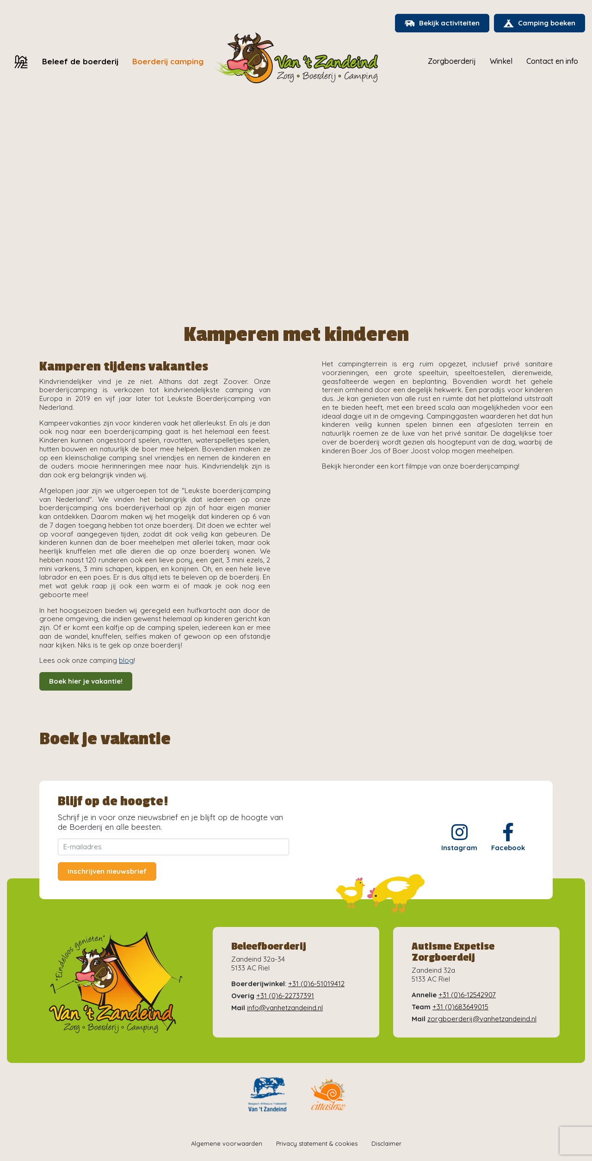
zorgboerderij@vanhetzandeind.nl (481, 1018)
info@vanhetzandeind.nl (285, 1007)
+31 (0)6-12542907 (467, 994)
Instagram (459, 837)
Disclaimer (386, 1143)
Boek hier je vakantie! (86, 681)
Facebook (508, 837)
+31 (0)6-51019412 (316, 983)
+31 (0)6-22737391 (285, 995)
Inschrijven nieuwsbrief (107, 871)
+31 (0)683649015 (460, 1006)
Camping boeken (539, 23)
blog (126, 660)
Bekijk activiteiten (442, 23)
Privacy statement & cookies (317, 1143)
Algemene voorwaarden (226, 1143)
